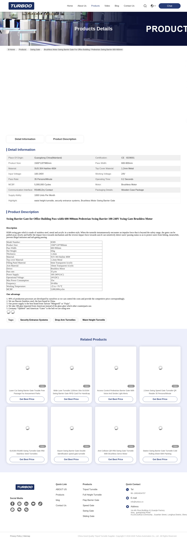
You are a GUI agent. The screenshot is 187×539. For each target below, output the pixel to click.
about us (82, 6)
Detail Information (25, 139)
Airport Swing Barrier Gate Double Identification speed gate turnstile (71, 452)
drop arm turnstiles (65, 320)
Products (22, 49)
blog (117, 6)
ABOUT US (61, 489)
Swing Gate (35, 49)
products (95, 6)
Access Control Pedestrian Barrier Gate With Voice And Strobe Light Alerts (115, 392)
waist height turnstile (94, 320)
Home (70, 6)
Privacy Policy (16, 536)
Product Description (64, 139)
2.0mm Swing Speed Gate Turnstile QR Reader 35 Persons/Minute (160, 392)
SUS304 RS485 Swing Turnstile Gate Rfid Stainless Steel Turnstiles (26, 452)
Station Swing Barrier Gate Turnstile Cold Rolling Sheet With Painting (160, 452)
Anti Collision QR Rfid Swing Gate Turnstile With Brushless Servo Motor (116, 452)
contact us (129, 6)
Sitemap (26, 536)
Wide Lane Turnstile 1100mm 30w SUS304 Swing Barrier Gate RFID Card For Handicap (71, 392)
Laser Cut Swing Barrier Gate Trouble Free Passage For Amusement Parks (27, 392)
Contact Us (61, 505)
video (107, 6)
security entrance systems (34, 320)
